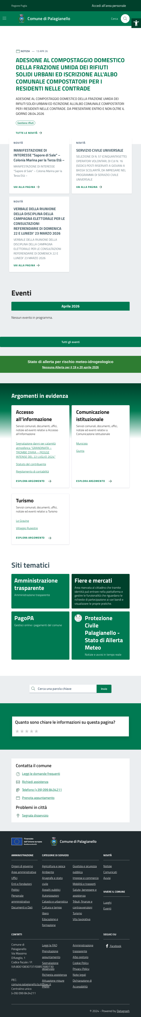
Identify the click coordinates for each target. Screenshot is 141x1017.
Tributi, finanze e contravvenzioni (82, 904)
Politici (15, 889)
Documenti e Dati (21, 907)
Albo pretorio (80, 957)
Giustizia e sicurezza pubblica (85, 869)
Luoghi (107, 902)
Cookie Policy (81, 963)
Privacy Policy (81, 969)
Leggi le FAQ (49, 945)
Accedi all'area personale (109, 5)
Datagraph (123, 1011)
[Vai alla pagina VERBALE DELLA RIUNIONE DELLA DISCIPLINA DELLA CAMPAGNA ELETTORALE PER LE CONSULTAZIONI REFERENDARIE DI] (27, 264)
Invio (104, 689)
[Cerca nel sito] (125, 18)
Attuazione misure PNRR (53, 983)
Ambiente (48, 872)
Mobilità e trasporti (84, 884)
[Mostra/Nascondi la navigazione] (4, 18)
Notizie (107, 866)
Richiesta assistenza (54, 974)
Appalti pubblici (51, 889)
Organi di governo (22, 866)
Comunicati (110, 872)
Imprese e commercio (86, 878)
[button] (136, 23)
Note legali (79, 974)
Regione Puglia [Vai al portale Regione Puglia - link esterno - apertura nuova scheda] (19, 6)
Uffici (14, 878)
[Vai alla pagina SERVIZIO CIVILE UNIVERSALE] (90, 185)
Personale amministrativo (20, 898)
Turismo (77, 913)
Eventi (107, 908)
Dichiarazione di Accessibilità (82, 983)
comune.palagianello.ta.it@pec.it (31, 984)
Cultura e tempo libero (52, 910)
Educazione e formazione (50, 922)
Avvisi (107, 878)
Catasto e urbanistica (55, 901)
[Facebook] (113, 946)
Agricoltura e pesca (53, 866)
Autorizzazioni (50, 895)
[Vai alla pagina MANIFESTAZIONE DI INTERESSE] (27, 185)
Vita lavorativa (81, 919)
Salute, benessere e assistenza (85, 892)
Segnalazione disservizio (50, 966)
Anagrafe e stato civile (52, 881)
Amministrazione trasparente (83, 948)
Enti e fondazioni (21, 884)
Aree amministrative (23, 872)
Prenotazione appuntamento (51, 954)
